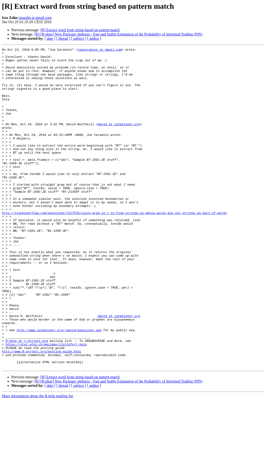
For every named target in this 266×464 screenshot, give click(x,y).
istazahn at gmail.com (34, 18)
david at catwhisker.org (119, 140)
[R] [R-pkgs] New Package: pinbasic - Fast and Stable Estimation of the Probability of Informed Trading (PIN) (118, 34)
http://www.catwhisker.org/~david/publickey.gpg (59, 387)
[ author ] (94, 38)
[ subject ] (78, 38)
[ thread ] (63, 38)
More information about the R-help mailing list (37, 460)
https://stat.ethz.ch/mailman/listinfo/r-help (46, 404)
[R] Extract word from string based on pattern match (80, 30)
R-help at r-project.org (27, 399)
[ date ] (50, 38)
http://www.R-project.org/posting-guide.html (41, 412)
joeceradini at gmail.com (99, 50)
